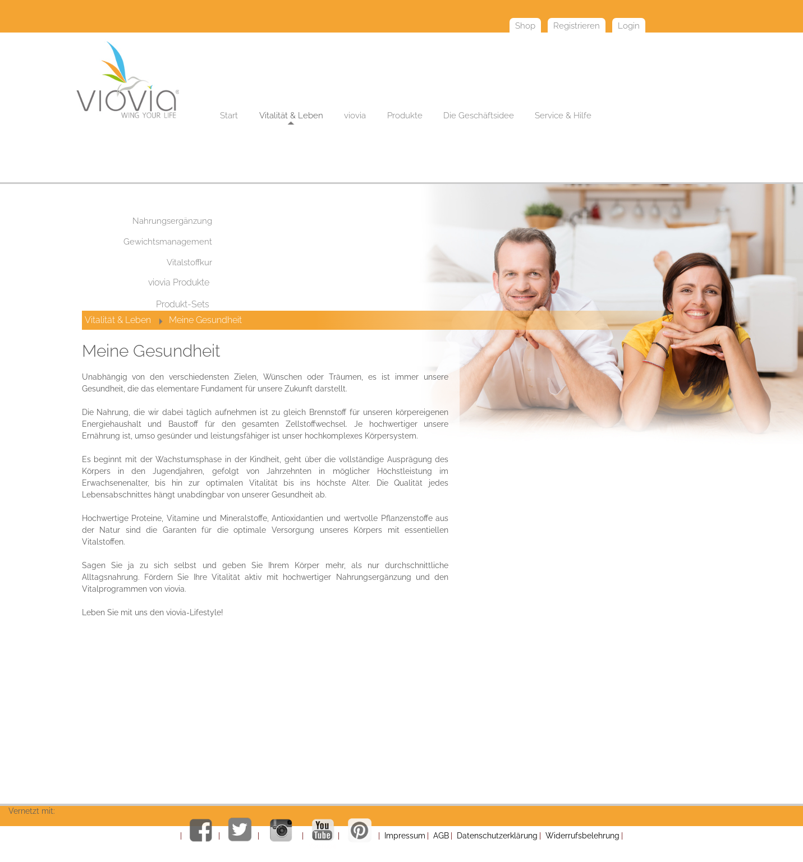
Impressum (404, 835)
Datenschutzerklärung (497, 835)
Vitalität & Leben (118, 320)
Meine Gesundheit (205, 320)
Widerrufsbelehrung (582, 835)
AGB (441, 835)
